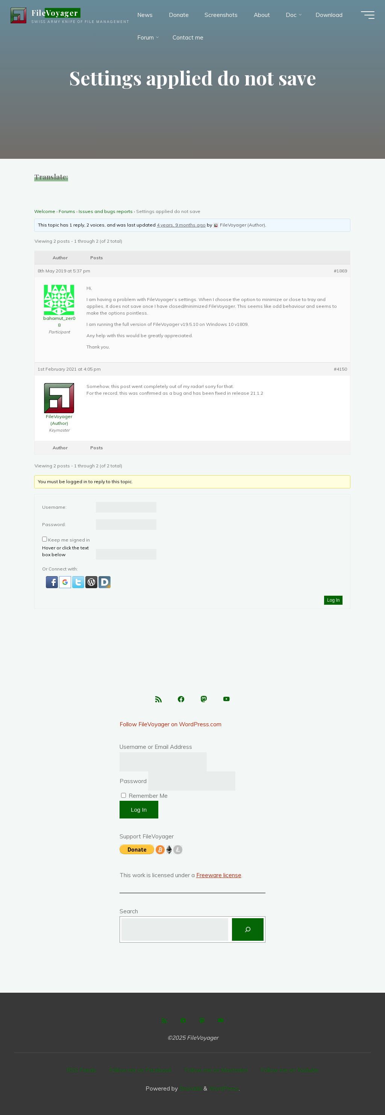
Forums (67, 211)
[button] (52, 582)
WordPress (224, 1088)
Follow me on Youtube (289, 1070)
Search (129, 911)
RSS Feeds (81, 1070)
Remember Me (144, 795)
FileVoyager (55, 13)
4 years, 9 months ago (181, 225)
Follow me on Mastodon (216, 1070)
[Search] (248, 929)
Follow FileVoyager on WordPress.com (170, 724)
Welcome (44, 211)
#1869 (340, 271)
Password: (54, 524)
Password (133, 781)
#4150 (340, 369)
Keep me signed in (69, 540)
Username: (54, 507)
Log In (333, 600)
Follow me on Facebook (140, 1070)
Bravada (190, 1088)
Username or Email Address (156, 746)
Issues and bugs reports (106, 211)
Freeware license (218, 875)
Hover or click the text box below (65, 551)
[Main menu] (367, 15)
